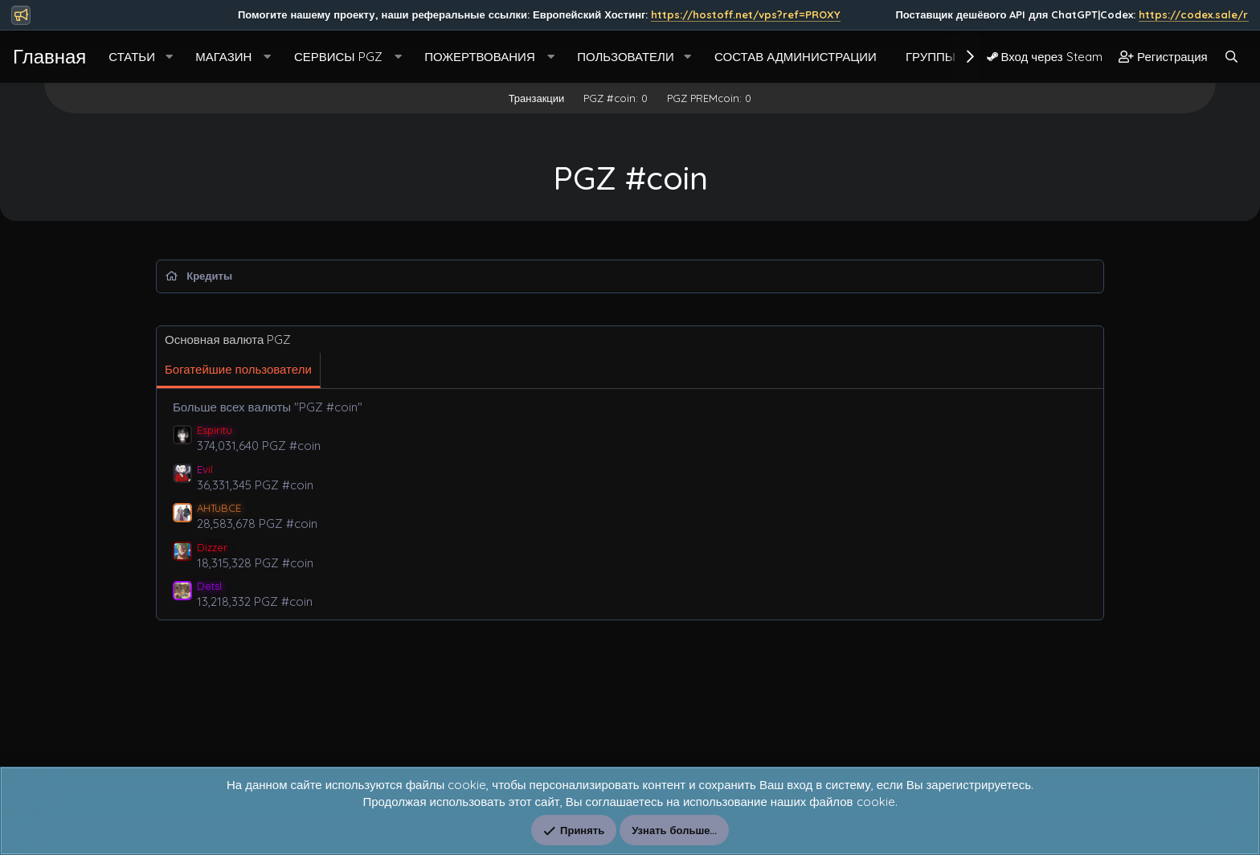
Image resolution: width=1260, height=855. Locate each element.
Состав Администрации (795, 56)
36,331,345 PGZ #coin (255, 485)
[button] (169, 57)
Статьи (131, 56)
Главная (49, 56)
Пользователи (625, 56)
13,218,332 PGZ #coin (255, 601)
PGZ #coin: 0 (615, 98)
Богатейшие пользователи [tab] (238, 369)
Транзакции (537, 98)
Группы (930, 56)
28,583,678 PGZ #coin (257, 523)
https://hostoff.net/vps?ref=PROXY (921, 14)
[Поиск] (1231, 57)
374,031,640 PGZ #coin (259, 445)
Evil (205, 469)
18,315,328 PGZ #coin (255, 563)
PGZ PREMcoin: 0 (709, 98)
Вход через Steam (1044, 56)
